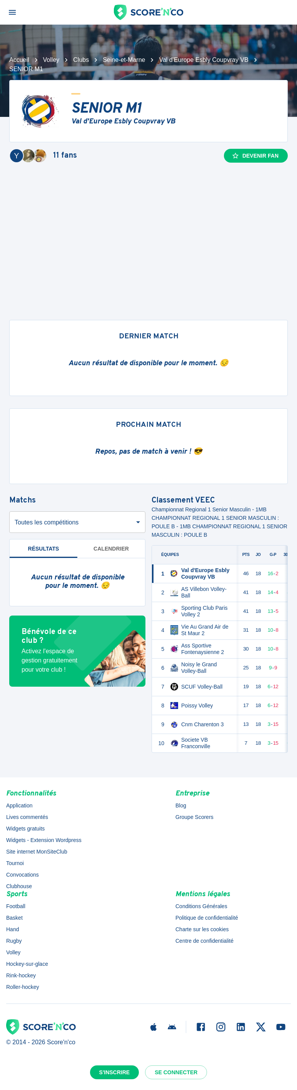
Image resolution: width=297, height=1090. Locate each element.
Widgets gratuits (25, 828)
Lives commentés (27, 817)
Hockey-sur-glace (27, 964)
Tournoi (15, 863)
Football (15, 906)
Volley (51, 60)
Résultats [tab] (43, 549)
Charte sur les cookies (202, 929)
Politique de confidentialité (206, 918)
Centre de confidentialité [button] (204, 941)
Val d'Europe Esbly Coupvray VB (203, 60)
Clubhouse (19, 886)
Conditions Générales (201, 906)
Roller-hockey (22, 987)
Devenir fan (255, 156)
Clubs (81, 60)
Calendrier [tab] (111, 549)
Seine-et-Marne (124, 60)
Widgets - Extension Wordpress (44, 840)
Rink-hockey (21, 975)
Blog (180, 805)
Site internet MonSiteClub (36, 852)
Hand (12, 929)
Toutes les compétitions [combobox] (46, 522)
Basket (14, 918)
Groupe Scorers (194, 817)
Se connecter (176, 1072)
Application (19, 805)
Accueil (19, 60)
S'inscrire (114, 1072)
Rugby (14, 941)
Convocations (22, 875)
